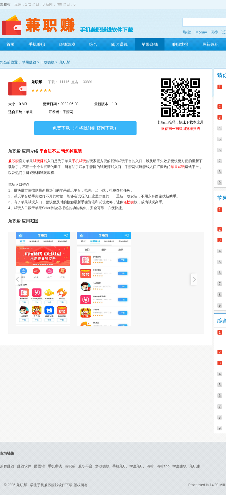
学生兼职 (136, 466)
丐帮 (150, 466)
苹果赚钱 (150, 44)
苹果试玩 (178, 167)
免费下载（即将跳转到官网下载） (85, 127)
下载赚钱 (47, 62)
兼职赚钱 (7, 466)
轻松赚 (128, 202)
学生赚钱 (179, 466)
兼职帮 (5, 4)
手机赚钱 (55, 466)
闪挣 (214, 32)
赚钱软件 (24, 466)
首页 (10, 44)
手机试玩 (79, 161)
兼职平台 (85, 466)
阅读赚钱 (119, 44)
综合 (93, 44)
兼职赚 (13, 161)
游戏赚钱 (102, 466)
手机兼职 (37, 44)
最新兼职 (210, 44)
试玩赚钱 (40, 161)
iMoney (201, 32)
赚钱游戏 (67, 44)
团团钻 (39, 466)
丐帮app (163, 466)
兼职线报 (180, 44)
